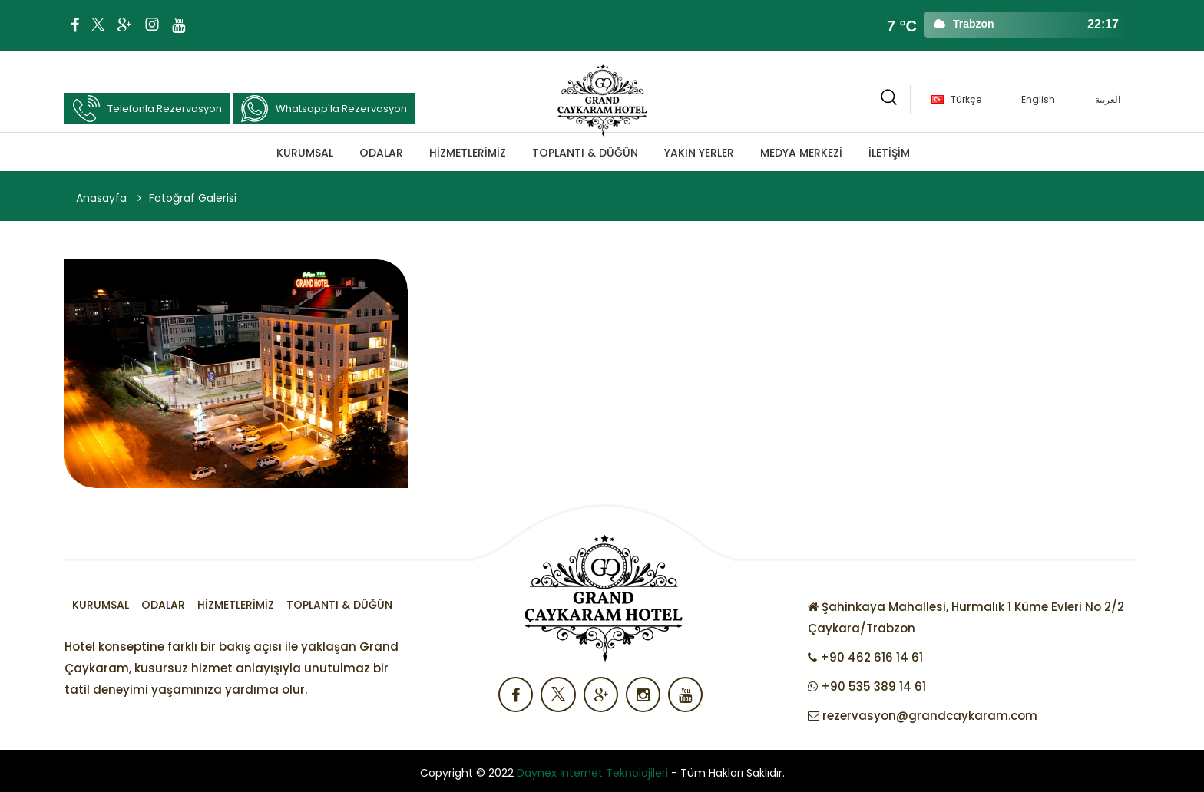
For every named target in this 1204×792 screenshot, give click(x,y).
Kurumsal (304, 152)
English (1038, 99)
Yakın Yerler (699, 152)
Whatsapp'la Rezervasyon (324, 108)
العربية (1107, 99)
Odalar (381, 152)
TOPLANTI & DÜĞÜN (585, 152)
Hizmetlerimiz (467, 152)
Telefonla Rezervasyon (147, 108)
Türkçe (966, 99)
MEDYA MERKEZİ (801, 152)
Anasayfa (101, 198)
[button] (889, 99)
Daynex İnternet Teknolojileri (592, 772)
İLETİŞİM (889, 152)
